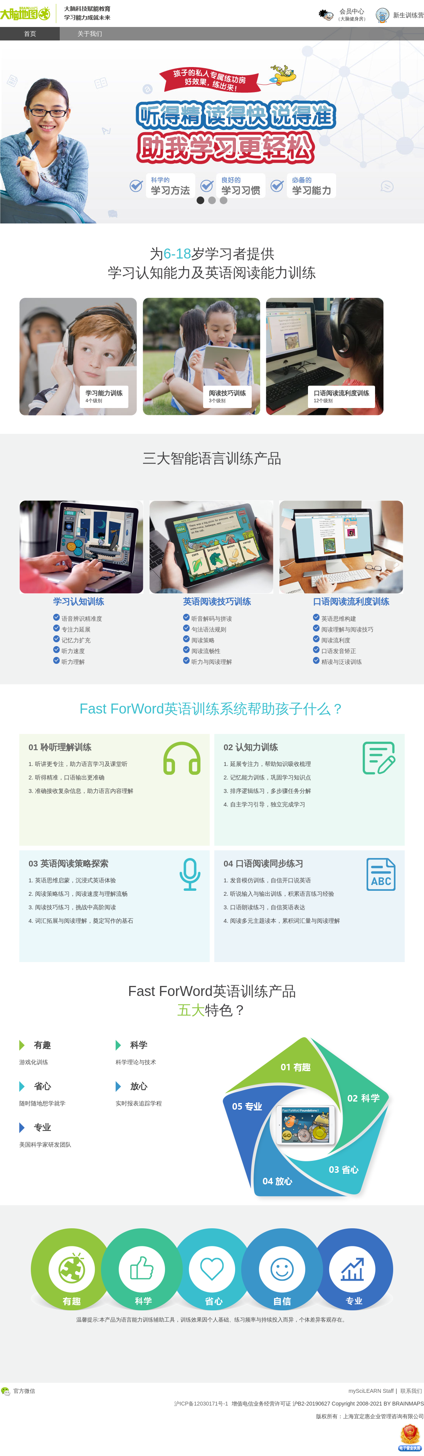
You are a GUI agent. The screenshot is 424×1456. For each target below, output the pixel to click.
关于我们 (89, 33)
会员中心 (352, 15)
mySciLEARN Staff (371, 1391)
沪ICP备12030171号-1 (201, 1404)
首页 (30, 33)
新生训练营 (408, 15)
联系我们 (411, 1391)
